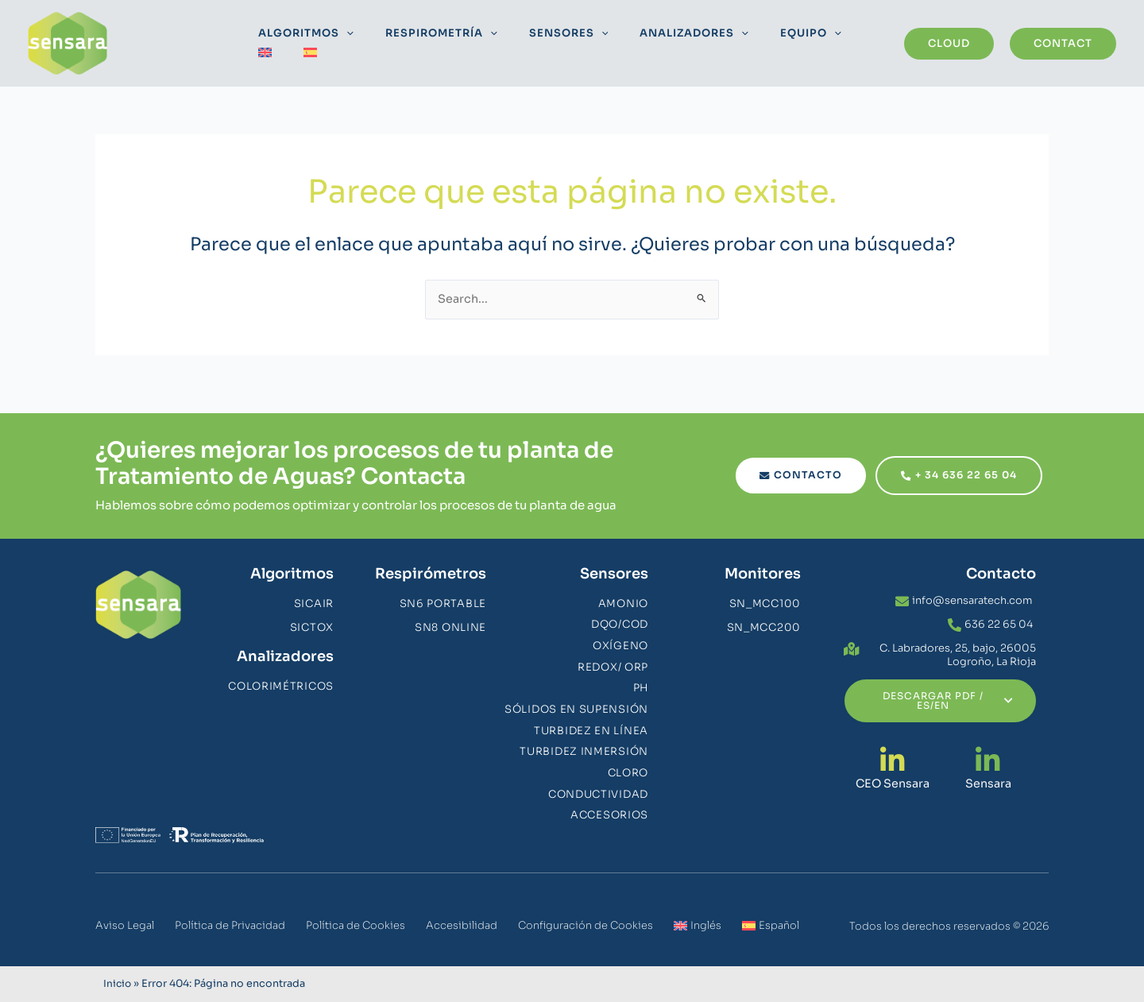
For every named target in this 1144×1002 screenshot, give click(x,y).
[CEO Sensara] (892, 750)
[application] (343, 43)
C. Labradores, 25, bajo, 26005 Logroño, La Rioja (957, 645)
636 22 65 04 (998, 614)
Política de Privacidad (230, 925)
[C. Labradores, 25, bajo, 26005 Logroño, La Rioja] (851, 639)
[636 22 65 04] (954, 615)
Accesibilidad (461, 925)
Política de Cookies (355, 925)
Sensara (988, 773)
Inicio (118, 983)
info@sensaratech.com (972, 591)
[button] (949, 44)
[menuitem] (821, 43)
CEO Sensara (892, 773)
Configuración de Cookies (585, 925)
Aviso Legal (124, 925)
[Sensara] (988, 750)
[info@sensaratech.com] (902, 591)
